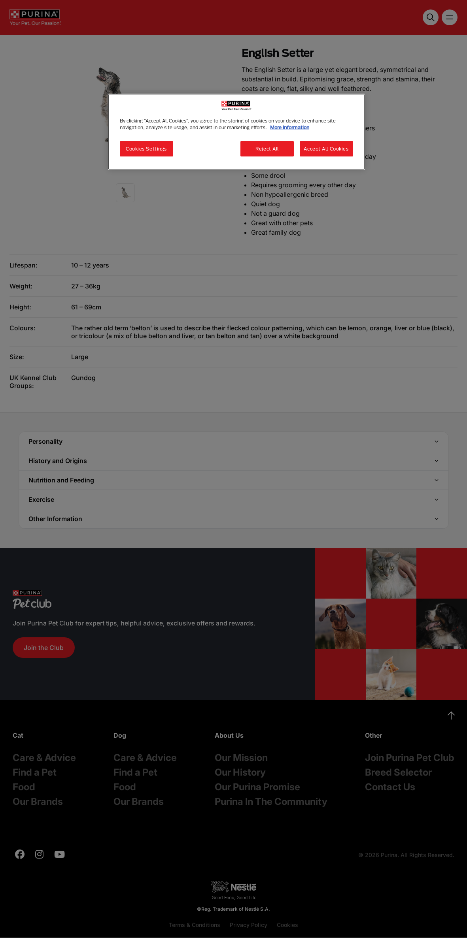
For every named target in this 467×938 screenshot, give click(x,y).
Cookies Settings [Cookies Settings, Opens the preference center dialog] (146, 148)
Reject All (267, 148)
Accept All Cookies (326, 148)
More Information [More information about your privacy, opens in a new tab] (289, 127)
